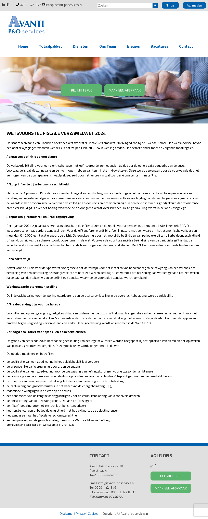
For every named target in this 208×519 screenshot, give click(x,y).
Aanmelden (194, 5)
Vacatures (159, 46)
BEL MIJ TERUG (81, 90)
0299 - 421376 (30, 4)
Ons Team (107, 46)
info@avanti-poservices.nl (64, 4)
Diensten (80, 46)
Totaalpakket (50, 46)
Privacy (81, 513)
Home (23, 46)
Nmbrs (170, 5)
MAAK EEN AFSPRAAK (125, 90)
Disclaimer (67, 513)
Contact (186, 46)
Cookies (93, 513)
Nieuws (133, 46)
